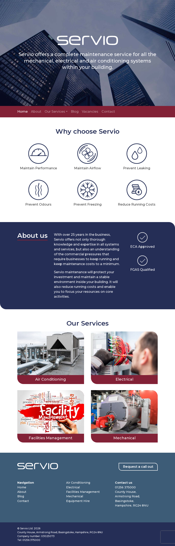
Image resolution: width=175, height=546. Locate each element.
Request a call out (138, 467)
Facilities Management (83, 492)
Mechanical (74, 496)
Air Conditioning (78, 482)
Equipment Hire (78, 501)
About (36, 111)
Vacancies (90, 111)
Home (22, 111)
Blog (75, 111)
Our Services (55, 111)
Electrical (73, 487)
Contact (108, 111)
